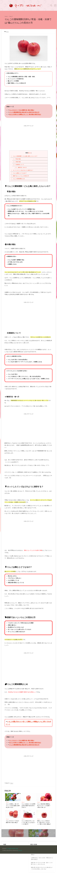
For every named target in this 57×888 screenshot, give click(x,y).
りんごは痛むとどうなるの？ (19, 174)
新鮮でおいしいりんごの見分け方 (20, 176)
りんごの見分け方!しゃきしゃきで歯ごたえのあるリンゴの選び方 (28, 824)
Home (6, 16)
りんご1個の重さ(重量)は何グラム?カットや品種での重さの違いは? (43, 807)
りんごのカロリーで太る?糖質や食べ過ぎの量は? (22, 110)
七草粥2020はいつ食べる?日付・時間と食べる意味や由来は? (42, 861)
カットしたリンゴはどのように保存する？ (23, 171)
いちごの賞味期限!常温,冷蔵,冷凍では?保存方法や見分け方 (25, 112)
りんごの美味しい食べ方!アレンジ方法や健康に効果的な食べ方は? (13, 807)
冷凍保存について (19, 165)
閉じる (29, 153)
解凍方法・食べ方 (21, 168)
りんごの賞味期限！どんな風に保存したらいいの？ (25, 156)
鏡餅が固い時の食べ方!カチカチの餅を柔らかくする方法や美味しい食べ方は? (42, 871)
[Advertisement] (28, 137)
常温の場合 (17, 159)
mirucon (20, 852)
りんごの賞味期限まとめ (18, 179)
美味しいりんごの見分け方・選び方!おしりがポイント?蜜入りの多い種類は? (44, 824)
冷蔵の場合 (17, 162)
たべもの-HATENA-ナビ (12, 850)
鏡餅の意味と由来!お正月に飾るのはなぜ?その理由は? (41, 856)
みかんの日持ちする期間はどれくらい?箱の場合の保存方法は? (26, 114)
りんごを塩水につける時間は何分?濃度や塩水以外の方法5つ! (28, 807)
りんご (11, 16)
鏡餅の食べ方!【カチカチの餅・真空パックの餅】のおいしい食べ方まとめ (42, 866)
